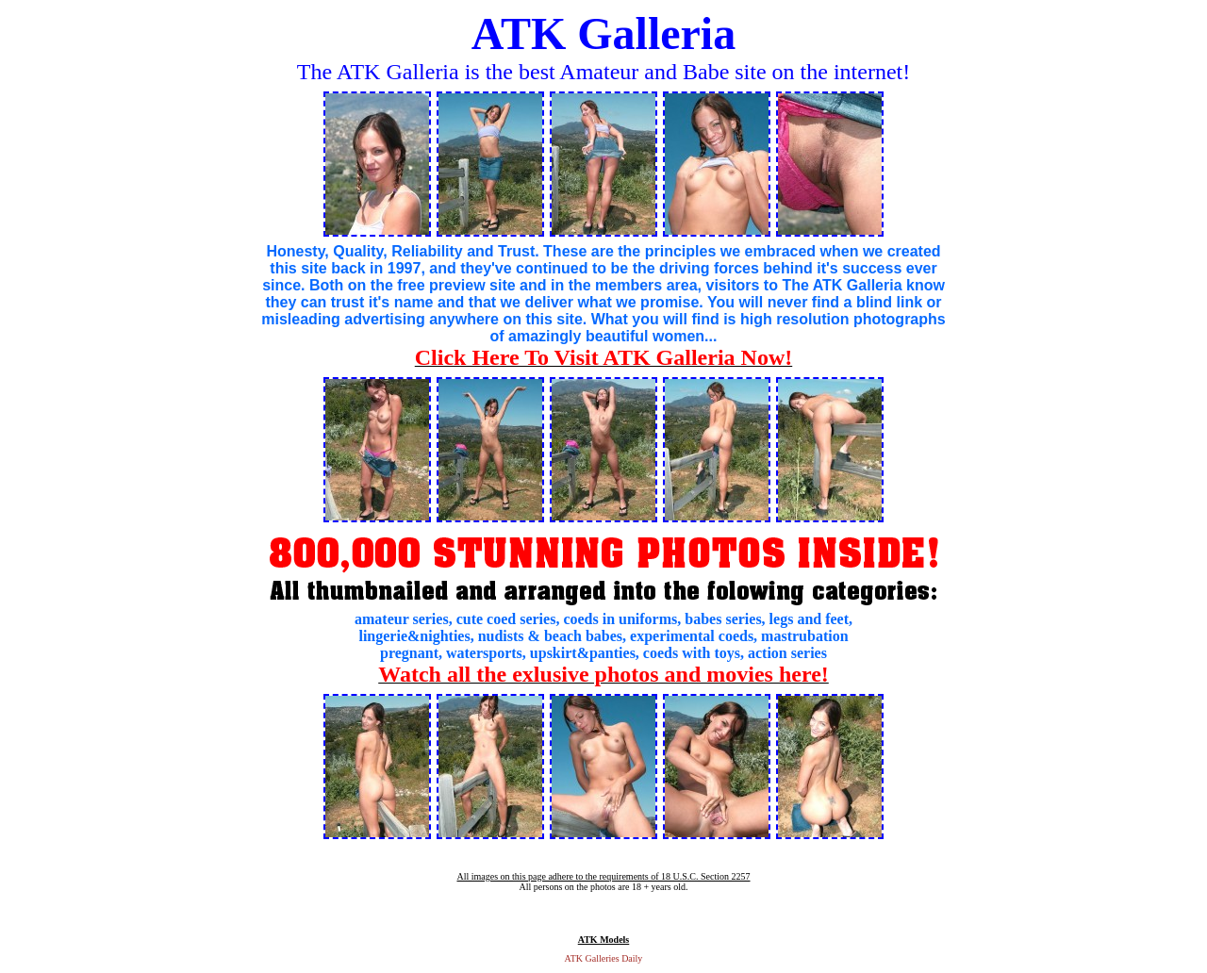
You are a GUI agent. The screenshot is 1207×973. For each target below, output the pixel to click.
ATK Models (604, 939)
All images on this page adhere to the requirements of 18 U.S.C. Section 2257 (603, 876)
